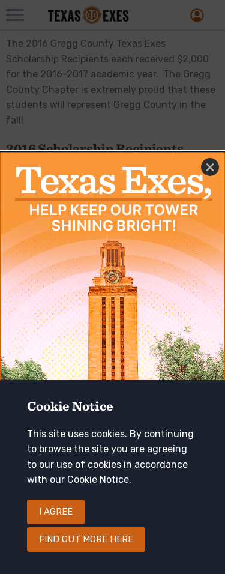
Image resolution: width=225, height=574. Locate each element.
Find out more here (86, 551)
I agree (56, 524)
